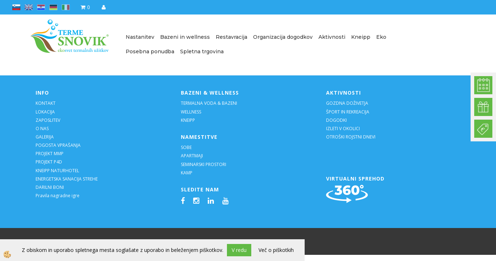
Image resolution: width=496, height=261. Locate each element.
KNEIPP (188, 120)
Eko (381, 37)
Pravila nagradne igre (58, 195)
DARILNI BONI (50, 187)
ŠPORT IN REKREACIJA (347, 112)
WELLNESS (191, 112)
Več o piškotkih (276, 249)
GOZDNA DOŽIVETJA (347, 103)
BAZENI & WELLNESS (210, 92)
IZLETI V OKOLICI (343, 128)
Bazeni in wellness (185, 37)
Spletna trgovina (202, 51)
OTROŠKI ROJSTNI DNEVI (350, 137)
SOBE (186, 147)
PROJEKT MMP (50, 153)
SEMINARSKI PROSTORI (203, 164)
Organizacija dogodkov (283, 37)
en (28, 7)
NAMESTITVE (199, 136)
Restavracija (231, 37)
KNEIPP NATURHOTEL (57, 170)
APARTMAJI (192, 156)
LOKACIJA (45, 112)
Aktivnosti (331, 37)
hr (41, 7)
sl (16, 7)
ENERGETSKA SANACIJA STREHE (67, 179)
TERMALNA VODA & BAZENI (209, 103)
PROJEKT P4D (49, 162)
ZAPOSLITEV (48, 120)
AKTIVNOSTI (343, 92)
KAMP (186, 173)
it (65, 7)
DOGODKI (337, 120)
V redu (239, 249)
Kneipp (360, 37)
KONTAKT (46, 103)
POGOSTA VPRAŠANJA (58, 145)
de (53, 7)
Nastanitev (140, 37)
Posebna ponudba (150, 51)
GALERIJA (45, 137)
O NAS (42, 128)
